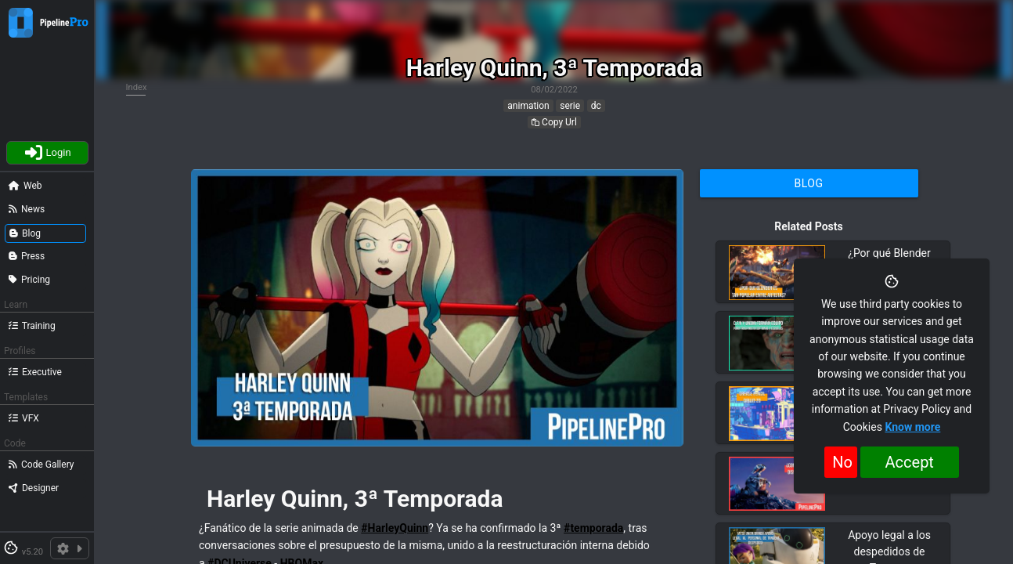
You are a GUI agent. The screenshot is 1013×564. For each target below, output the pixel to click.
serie (570, 105)
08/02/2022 (554, 90)
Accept (909, 462)
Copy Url (554, 122)
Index (136, 87)
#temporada (593, 528)
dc (596, 105)
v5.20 (32, 552)
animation (528, 105)
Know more (912, 427)
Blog (809, 183)
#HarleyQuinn (394, 528)
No (842, 462)
